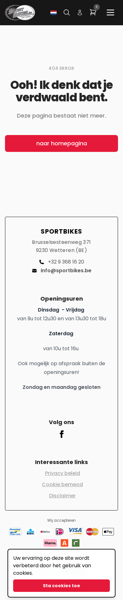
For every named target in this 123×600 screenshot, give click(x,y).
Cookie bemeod (62, 484)
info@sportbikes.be (61, 270)
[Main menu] (110, 12)
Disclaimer (62, 495)
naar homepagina (61, 143)
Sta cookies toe (61, 586)
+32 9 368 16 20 (61, 261)
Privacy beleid (62, 473)
